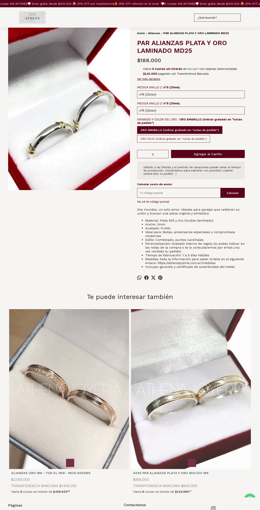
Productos (15, 446)
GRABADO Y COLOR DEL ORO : (189, 121)
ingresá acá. (134, 493)
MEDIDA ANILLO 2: (158, 103)
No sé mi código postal (153, 201)
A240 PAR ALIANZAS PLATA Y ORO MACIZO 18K (99, 393)
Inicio (11, 442)
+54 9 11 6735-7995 (140, 453)
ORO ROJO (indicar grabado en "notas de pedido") (174, 138)
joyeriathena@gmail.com (143, 461)
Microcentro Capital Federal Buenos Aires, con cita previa (146, 445)
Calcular (233, 193)
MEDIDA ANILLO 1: (158, 87)
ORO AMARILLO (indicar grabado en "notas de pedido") (180, 130)
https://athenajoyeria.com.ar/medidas (186, 263)
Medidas (14, 451)
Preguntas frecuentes (23, 455)
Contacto (14, 460)
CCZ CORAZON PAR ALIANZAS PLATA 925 (157, 393)
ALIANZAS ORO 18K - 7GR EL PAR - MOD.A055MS (38, 393)
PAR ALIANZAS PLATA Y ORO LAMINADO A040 (216, 393)
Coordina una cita (20, 464)
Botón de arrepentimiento (155, 493)
